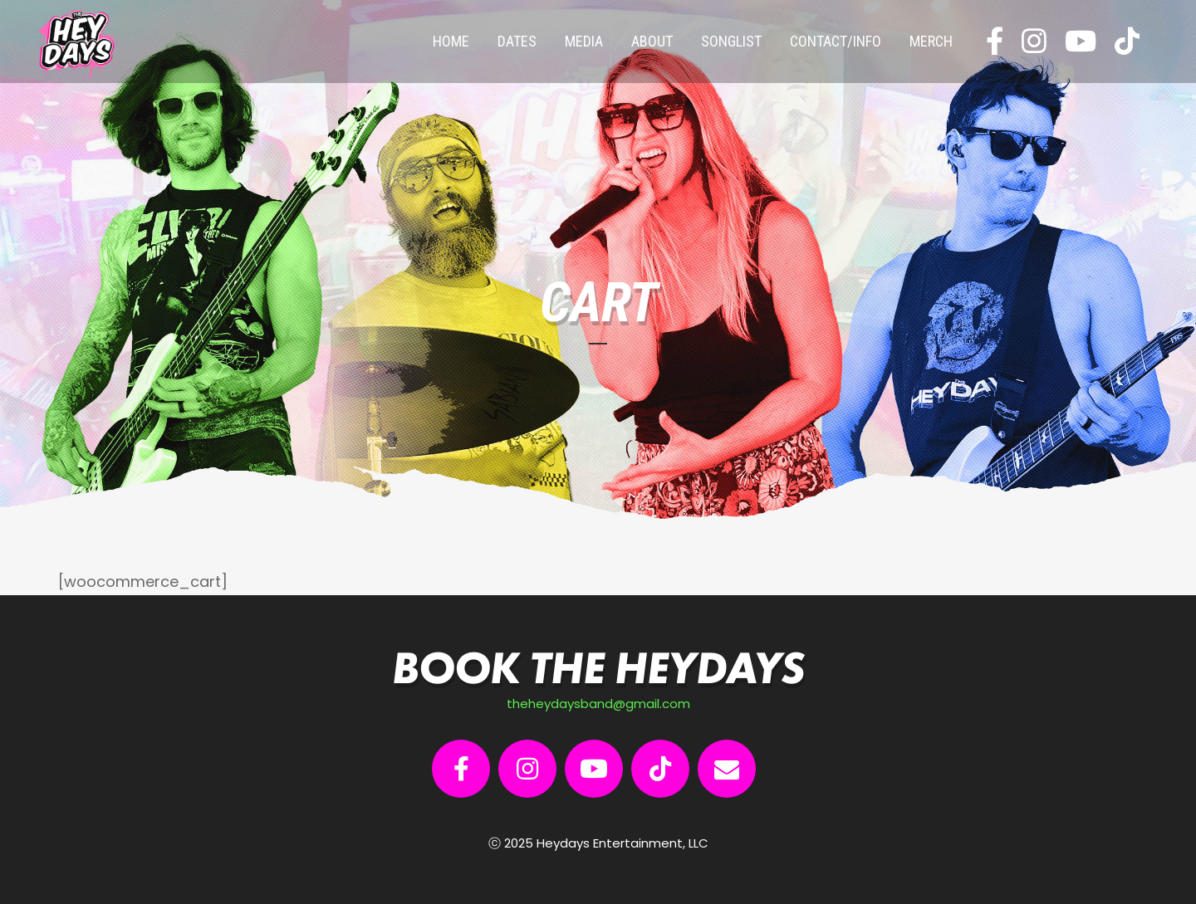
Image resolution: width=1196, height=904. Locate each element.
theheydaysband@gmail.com (598, 703)
